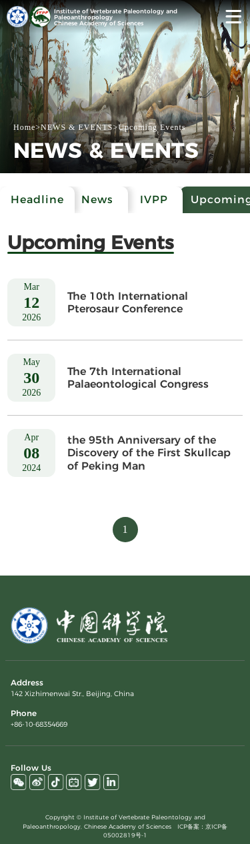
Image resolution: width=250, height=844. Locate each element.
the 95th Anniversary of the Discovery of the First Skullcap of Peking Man (149, 453)
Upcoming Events (151, 127)
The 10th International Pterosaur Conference (127, 302)
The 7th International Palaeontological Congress (138, 377)
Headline (37, 199)
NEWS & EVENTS (77, 127)
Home (24, 127)
